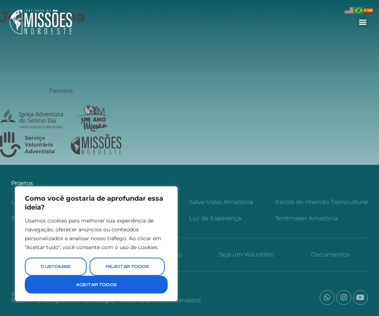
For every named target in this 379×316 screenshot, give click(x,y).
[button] (362, 22)
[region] (96, 243)
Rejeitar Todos (127, 266)
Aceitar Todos (96, 284)
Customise (56, 266)
